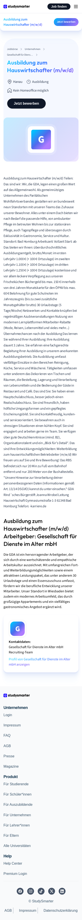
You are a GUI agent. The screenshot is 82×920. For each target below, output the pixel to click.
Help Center (12, 863)
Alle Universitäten (17, 846)
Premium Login (15, 874)
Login (7, 715)
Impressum (12, 725)
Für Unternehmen (17, 815)
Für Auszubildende (18, 804)
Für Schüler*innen (17, 794)
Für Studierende (16, 784)
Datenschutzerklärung (61, 910)
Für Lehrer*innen (16, 825)
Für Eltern (11, 835)
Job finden (59, 6)
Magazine (11, 766)
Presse (8, 756)
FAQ (6, 735)
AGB (7, 746)
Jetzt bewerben (66, 22)
